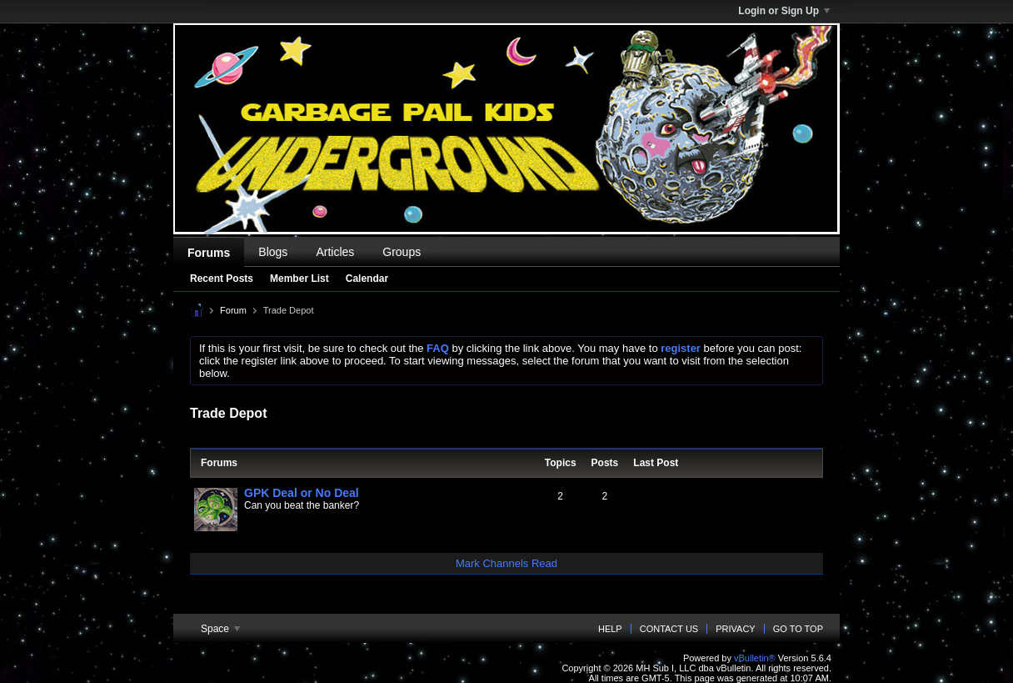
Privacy (735, 629)
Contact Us (669, 629)
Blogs (272, 252)
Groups (401, 252)
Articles (335, 252)
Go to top (798, 629)
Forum (233, 310)
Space (220, 629)
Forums (208, 252)
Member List (299, 278)
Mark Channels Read (506, 563)
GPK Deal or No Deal (301, 493)
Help (610, 629)
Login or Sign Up (784, 11)
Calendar (367, 278)
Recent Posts (221, 278)
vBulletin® (755, 658)
